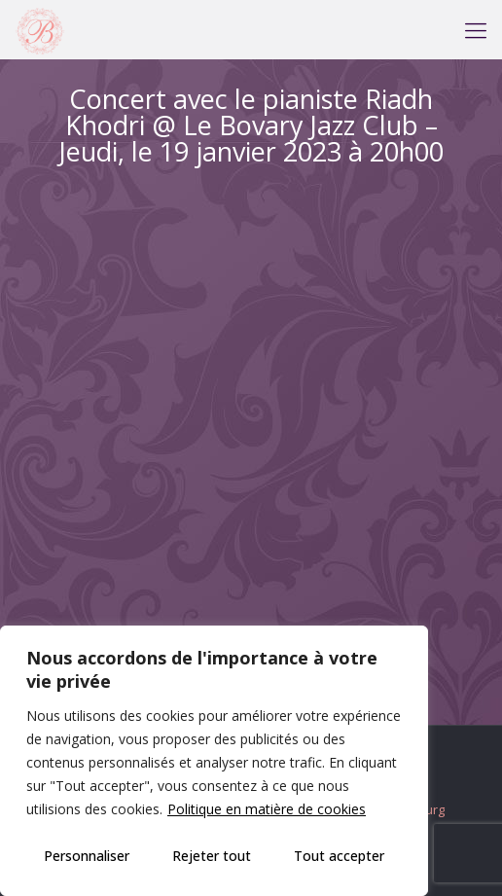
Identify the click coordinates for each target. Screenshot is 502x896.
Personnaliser (86, 855)
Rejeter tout (211, 855)
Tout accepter (339, 855)
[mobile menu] (475, 29)
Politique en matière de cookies (266, 809)
